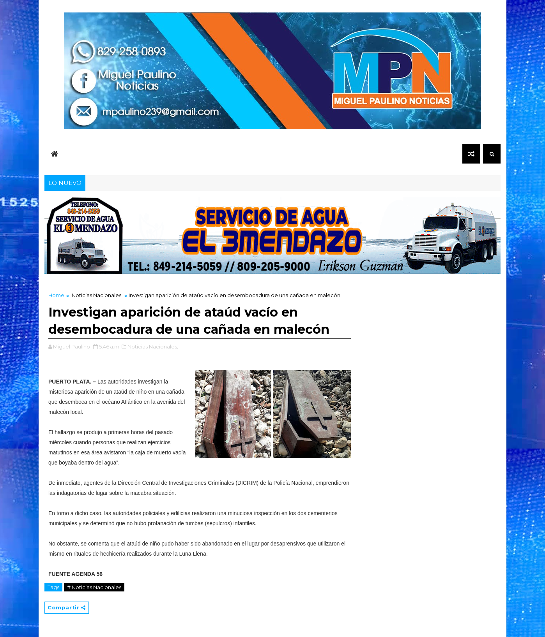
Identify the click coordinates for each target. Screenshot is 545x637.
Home (56, 295)
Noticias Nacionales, (152, 346)
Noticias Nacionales (96, 295)
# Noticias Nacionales (94, 587)
